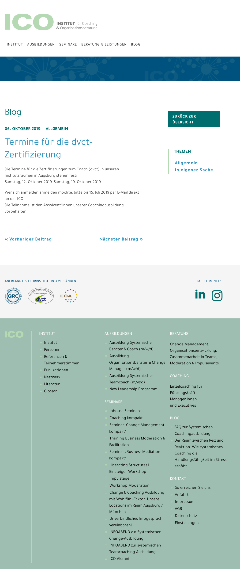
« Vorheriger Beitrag (28, 239)
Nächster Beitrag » (121, 239)
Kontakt (178, 479)
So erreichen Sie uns (192, 488)
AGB (178, 509)
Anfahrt (182, 495)
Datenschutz (186, 516)
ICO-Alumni (119, 559)
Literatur (52, 384)
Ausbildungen (41, 45)
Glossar (50, 392)
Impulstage (119, 479)
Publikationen (56, 370)
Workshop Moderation (129, 486)
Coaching (179, 376)
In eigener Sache (194, 170)
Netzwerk (52, 377)
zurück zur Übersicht (184, 120)
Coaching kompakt (126, 418)
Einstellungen (187, 523)
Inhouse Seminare (125, 411)
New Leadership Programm (133, 389)
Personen (52, 350)
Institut (15, 45)
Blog (136, 45)
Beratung (179, 334)
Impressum (185, 502)
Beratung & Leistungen (104, 45)
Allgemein (57, 129)
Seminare (68, 45)
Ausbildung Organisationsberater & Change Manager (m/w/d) (137, 362)
